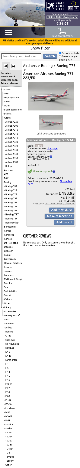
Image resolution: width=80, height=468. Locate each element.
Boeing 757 (11, 206)
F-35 (7, 392)
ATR (6, 174)
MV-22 (8, 416)
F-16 (7, 380)
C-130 (8, 335)
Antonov (8, 170)
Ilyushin (8, 267)
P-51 (7, 420)
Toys (6, 93)
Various (7, 89)
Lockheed (9, 275)
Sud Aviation (10, 291)
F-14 (7, 372)
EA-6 (7, 352)
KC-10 (8, 404)
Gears (7, 101)
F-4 (7, 364)
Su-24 (9, 436)
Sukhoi (7, 295)
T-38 (7, 452)
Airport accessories (13, 109)
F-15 (7, 376)
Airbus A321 (11, 146)
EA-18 (8, 356)
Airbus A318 (11, 134)
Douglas (8, 247)
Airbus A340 (11, 154)
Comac (7, 230)
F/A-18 (8, 384)
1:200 (39, 145)
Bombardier (10, 226)
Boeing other (12, 222)
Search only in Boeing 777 (68, 58)
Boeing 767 (11, 210)
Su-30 (9, 444)
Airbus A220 (11, 121)
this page (52, 148)
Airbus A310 (11, 130)
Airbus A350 (11, 158)
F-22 (7, 388)
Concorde (9, 234)
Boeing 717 (11, 190)
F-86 (7, 396)
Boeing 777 (12, 214)
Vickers (8, 299)
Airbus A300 (11, 125)
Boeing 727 (11, 194)
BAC (6, 178)
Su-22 (9, 432)
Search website (70, 53)
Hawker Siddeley (13, 263)
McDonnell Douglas (14, 279)
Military (7, 307)
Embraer (8, 251)
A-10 (7, 319)
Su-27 (9, 440)
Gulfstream (10, 259)
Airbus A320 (11, 142)
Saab (6, 287)
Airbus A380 (11, 162)
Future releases (9, 83)
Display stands (11, 97)
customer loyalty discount (60, 203)
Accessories (10, 311)
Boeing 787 (11, 218)
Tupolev (8, 283)
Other (7, 105)
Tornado (9, 456)
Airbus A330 (11, 150)
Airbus (7, 117)
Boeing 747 (11, 202)
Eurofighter (11, 360)
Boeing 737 (11, 198)
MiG (7, 412)
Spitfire (9, 424)
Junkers (8, 271)
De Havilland (11, 243)
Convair (8, 239)
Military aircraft (12, 315)
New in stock (8, 76)
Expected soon (9, 80)
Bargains (5, 73)
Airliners (7, 113)
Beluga (9, 166)
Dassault (10, 339)
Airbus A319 (11, 138)
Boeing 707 (11, 186)
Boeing (7, 182)
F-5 (7, 368)
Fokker (7, 255)
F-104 (8, 400)
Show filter (40, 48)
